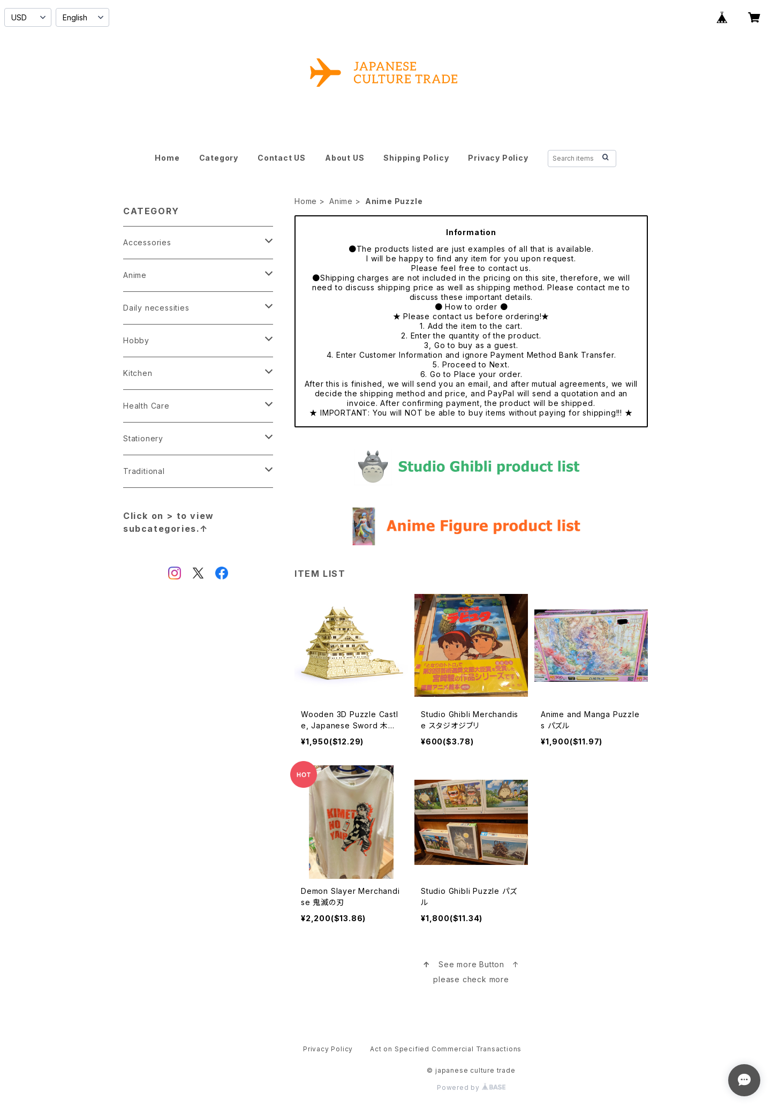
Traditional (144, 471)
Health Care (146, 405)
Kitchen (138, 373)
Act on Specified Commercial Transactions (445, 1049)
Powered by (471, 1087)
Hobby (136, 340)
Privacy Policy (498, 157)
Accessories (147, 242)
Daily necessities (156, 307)
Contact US (282, 157)
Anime (341, 201)
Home (167, 157)
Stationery (143, 438)
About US (344, 157)
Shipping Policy (416, 157)
